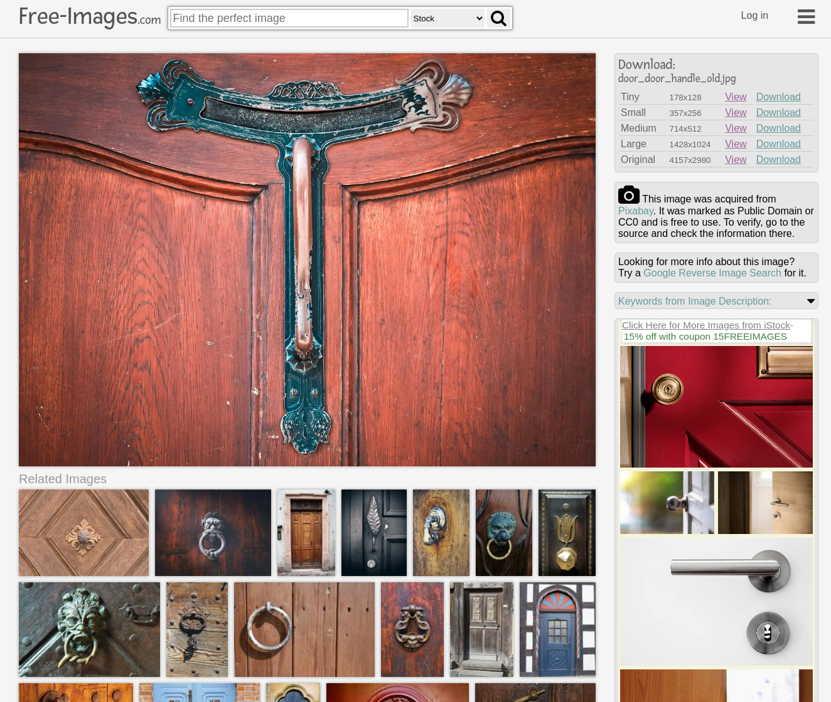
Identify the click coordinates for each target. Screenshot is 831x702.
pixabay (635, 211)
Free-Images (90, 16)
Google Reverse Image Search (712, 273)
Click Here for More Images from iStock (706, 325)
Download (778, 97)
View (735, 97)
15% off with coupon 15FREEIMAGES (705, 336)
